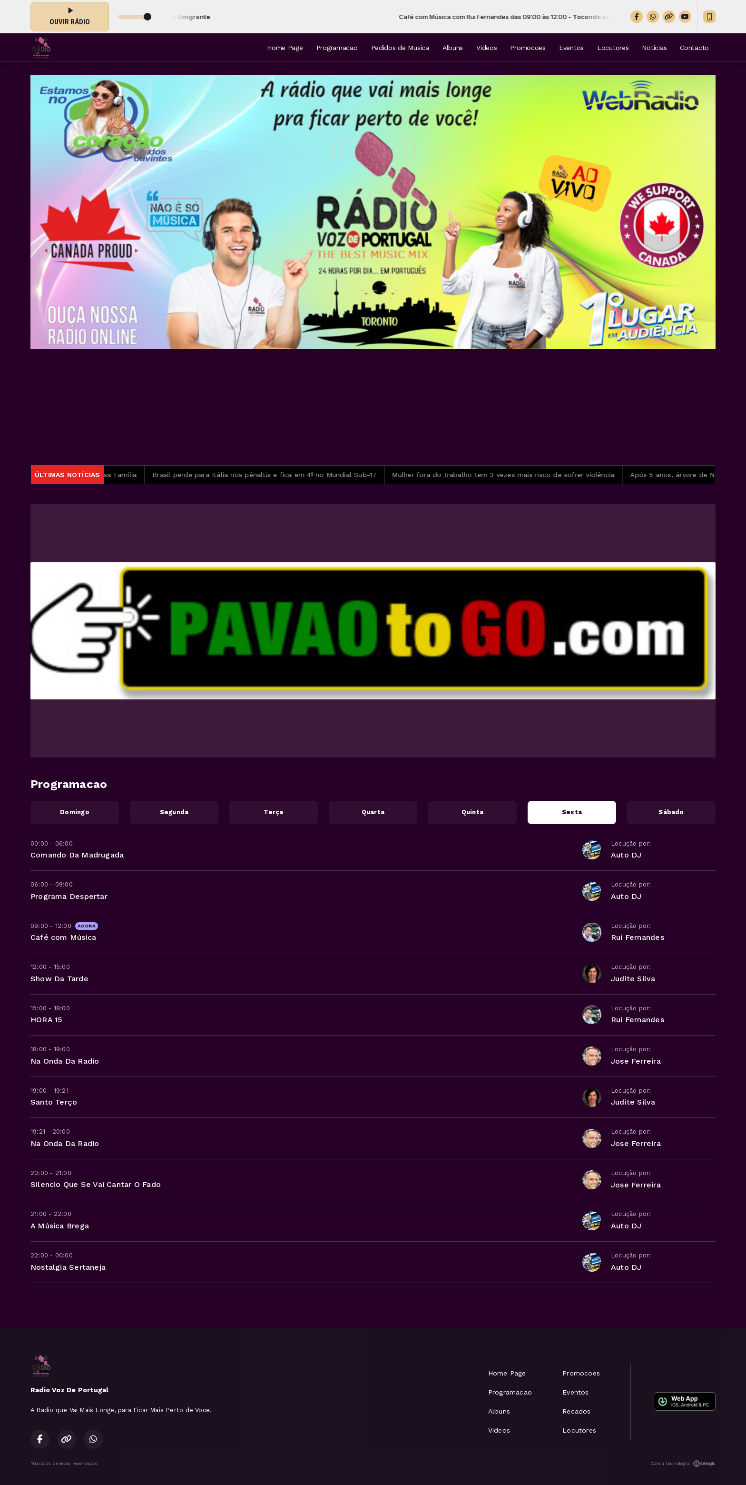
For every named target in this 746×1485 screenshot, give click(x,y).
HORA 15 (46, 1019)
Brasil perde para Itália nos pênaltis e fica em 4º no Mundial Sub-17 (275, 474)
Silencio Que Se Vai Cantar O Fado (95, 1184)
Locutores (612, 47)
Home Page (285, 47)
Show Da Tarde (59, 978)
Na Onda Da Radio (64, 1061)
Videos (486, 47)
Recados (576, 1411)
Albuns (452, 47)
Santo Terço (53, 1101)
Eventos (571, 47)
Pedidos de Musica (400, 47)
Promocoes (527, 47)
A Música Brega (59, 1225)
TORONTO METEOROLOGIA (373, 407)
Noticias (654, 47)
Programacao (337, 47)
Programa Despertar (69, 896)
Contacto (694, 47)
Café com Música (63, 937)
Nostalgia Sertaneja (68, 1267)
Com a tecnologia (683, 1463)
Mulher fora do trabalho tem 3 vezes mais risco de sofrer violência (513, 474)
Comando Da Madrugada (77, 854)
